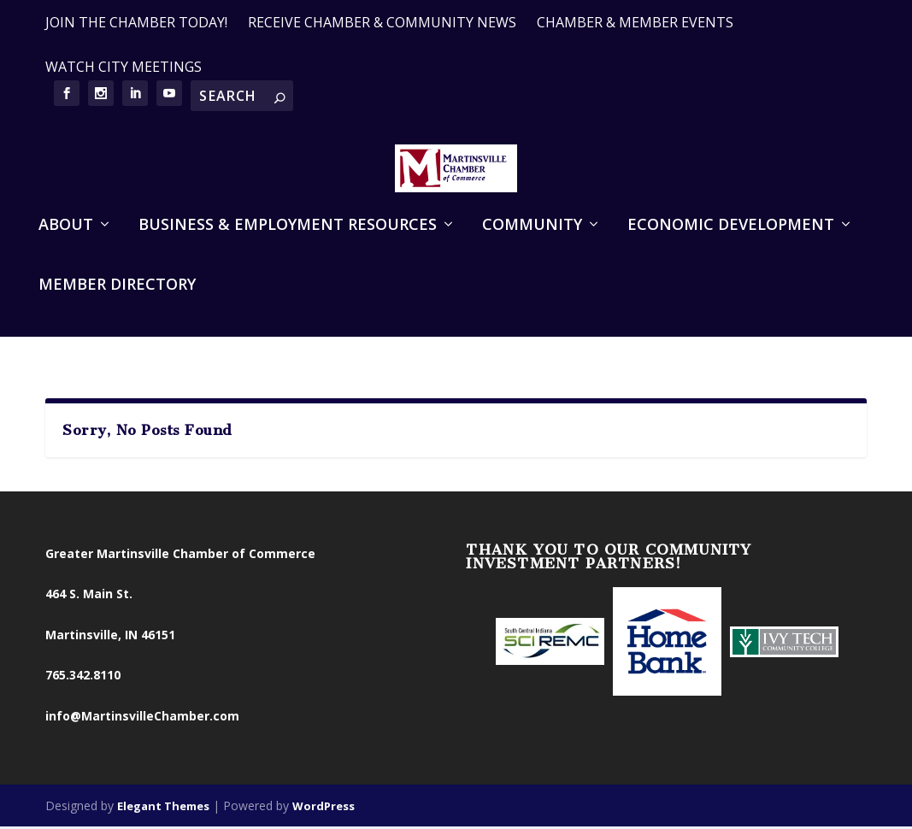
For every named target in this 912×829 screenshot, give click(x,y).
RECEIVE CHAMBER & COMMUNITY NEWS (382, 22)
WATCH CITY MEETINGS (123, 66)
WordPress (323, 809)
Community (532, 256)
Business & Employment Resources (287, 256)
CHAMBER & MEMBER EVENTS (635, 22)
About (65, 256)
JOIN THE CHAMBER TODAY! (136, 22)
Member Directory (117, 316)
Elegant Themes (163, 809)
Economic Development (730, 256)
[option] (550, 645)
